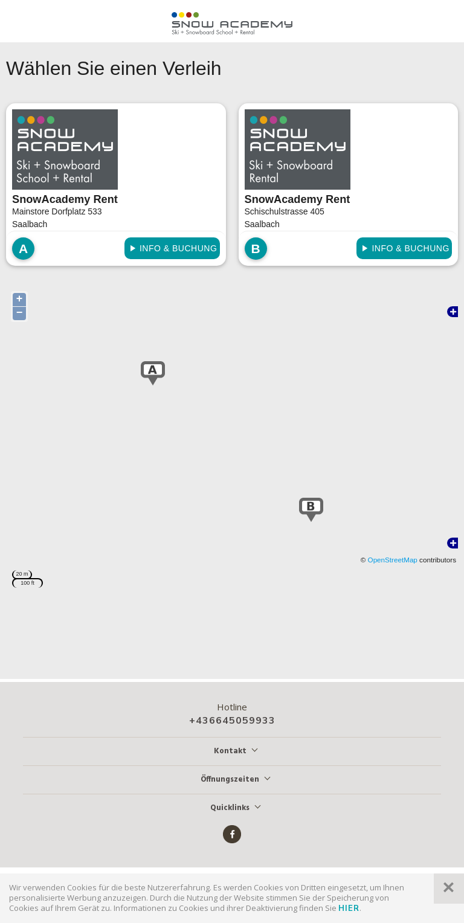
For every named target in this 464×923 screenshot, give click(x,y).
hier (348, 908)
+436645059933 (232, 720)
